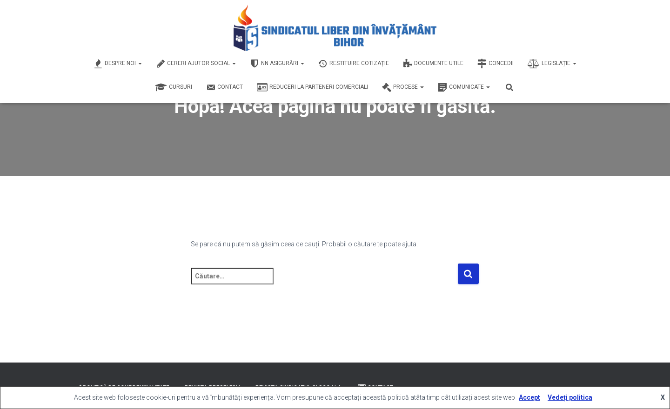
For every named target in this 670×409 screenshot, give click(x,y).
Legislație (552, 63)
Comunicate (464, 87)
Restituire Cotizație (353, 63)
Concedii (495, 63)
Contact (224, 87)
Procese (403, 87)
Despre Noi (118, 63)
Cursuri (173, 87)
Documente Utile (433, 63)
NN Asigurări (277, 63)
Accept (529, 397)
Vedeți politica (570, 397)
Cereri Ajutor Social (196, 63)
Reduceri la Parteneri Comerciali (312, 87)
